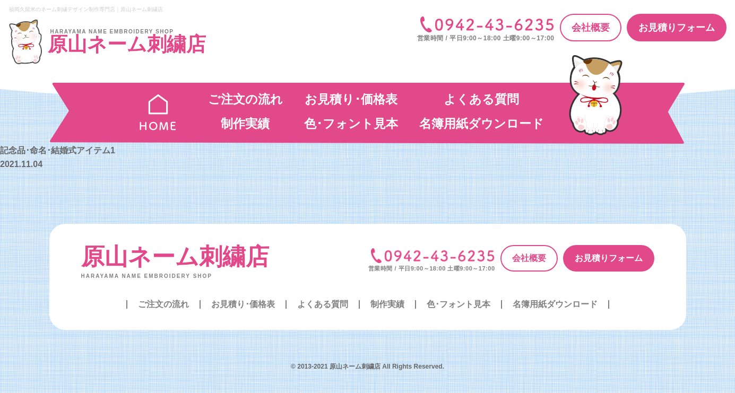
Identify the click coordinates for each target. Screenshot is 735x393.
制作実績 (245, 123)
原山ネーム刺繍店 (175, 256)
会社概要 (591, 27)
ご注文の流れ (245, 99)
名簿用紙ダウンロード (481, 123)
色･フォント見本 (351, 123)
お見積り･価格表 (351, 99)
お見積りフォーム (676, 27)
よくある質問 (481, 99)
